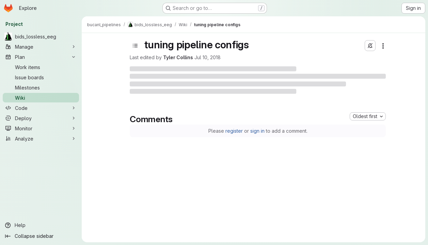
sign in (257, 131)
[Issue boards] (41, 77)
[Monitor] (41, 128)
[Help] (41, 225)
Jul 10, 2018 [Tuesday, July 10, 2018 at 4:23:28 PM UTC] (207, 57)
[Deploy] (41, 118)
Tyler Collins (178, 57)
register (234, 131)
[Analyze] (41, 138)
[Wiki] (41, 97)
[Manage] (41, 46)
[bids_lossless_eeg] (41, 36)
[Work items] (41, 67)
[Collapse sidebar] (41, 236)
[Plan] (41, 57)
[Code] (41, 108)
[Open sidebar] (135, 45)
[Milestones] (41, 87)
